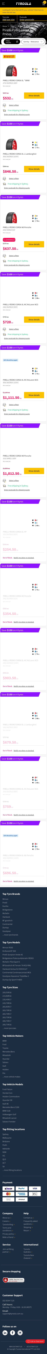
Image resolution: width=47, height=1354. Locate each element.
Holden (6, 1069)
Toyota (5, 1048)
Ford (4, 1044)
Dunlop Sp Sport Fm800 (12, 979)
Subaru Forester (9, 1121)
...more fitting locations (12, 1170)
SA (4, 1166)
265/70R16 (7, 1010)
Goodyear (7, 931)
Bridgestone (8, 909)
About (7, 1217)
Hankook (6, 917)
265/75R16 (7, 1017)
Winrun (5, 899)
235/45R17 (7, 999)
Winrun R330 (8, 947)
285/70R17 (7, 1021)
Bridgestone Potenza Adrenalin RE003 (18, 958)
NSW (4, 1152)
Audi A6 (6, 1103)
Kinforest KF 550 (9, 951)
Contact (29, 1217)
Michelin (6, 913)
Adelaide (6, 1148)
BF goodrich (7, 920)
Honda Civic (7, 1093)
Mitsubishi (7, 1055)
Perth (5, 1145)
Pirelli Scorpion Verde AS (13, 954)
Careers (6, 1221)
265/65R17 (7, 1006)
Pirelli (28, 26)
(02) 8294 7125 (8, 1300)
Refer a (9, 1237)
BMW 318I (6, 1110)
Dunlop (6, 927)
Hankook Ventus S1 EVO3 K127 (15, 969)
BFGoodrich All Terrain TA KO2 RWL (17, 965)
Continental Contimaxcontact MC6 (17, 972)
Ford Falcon (7, 1089)
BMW (5, 1041)
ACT (4, 1163)
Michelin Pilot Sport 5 (11, 962)
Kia (4, 1073)
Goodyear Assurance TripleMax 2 (16, 976)
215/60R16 (7, 996)
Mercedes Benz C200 (11, 1107)
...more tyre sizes (9, 1028)
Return (26, 1230)
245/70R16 (7, 1003)
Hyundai (6, 1059)
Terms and (8, 1229)
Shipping (27, 1227)
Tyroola (9, 1224)
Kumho (5, 906)
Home (5, 26)
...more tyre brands (10, 934)
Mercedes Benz (9, 1051)
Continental (7, 924)
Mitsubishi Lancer (10, 1118)
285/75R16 (7, 1024)
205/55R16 (7, 992)
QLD (4, 1159)
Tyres (12, 26)
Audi (4, 1066)
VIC (4, 1155)
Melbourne (7, 1138)
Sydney (6, 1134)
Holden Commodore (11, 1096)
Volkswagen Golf (9, 1114)
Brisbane (6, 1141)
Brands (20, 26)
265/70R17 (7, 1014)
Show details (34, 95)
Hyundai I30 (7, 1100)
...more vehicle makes (11, 1076)
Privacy (9, 1234)
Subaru (5, 1062)
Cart (45, 2)
